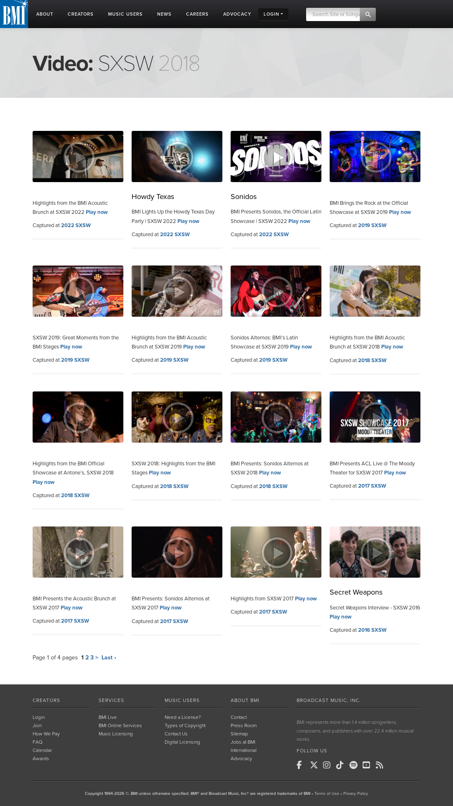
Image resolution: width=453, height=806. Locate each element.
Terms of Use (326, 793)
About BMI (245, 700)
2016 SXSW (372, 630)
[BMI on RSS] (381, 765)
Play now (97, 212)
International (244, 750)
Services (111, 700)
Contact (239, 717)
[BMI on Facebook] (302, 765)
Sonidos (244, 196)
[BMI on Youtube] (368, 765)
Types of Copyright (185, 725)
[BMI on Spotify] (355, 765)
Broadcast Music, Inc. (329, 700)
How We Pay (46, 734)
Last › (108, 657)
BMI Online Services (120, 725)
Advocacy (241, 758)
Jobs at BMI (243, 742)
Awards (41, 758)
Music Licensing (116, 734)
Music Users (182, 700)
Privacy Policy (355, 793)
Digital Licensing (182, 742)
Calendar (42, 750)
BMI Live (108, 717)
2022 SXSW (76, 225)
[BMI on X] (315, 765)
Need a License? (183, 717)
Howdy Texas (153, 196)
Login (39, 717)
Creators (46, 700)
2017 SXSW (372, 486)
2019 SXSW (372, 225)
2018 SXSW (372, 360)
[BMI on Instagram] (329, 765)
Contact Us (176, 734)
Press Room (244, 725)
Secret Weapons (356, 592)
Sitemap (239, 734)
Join (37, 725)
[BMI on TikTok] (342, 765)
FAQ (37, 742)
